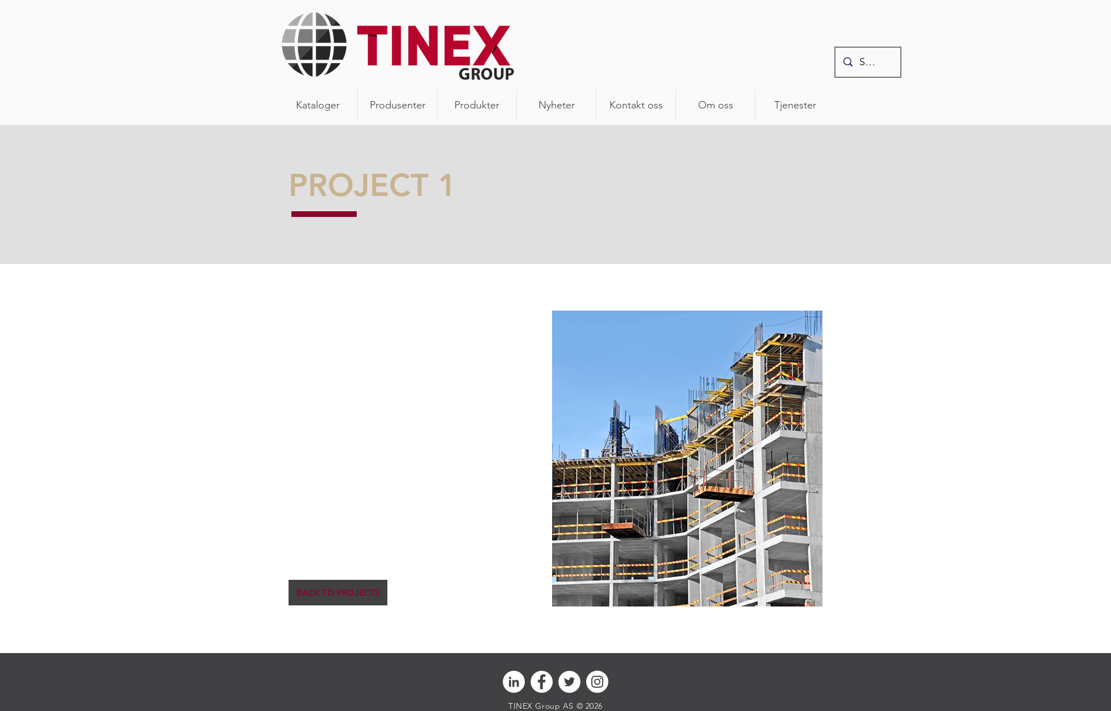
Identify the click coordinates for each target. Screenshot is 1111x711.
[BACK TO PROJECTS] (338, 592)
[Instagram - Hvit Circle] (597, 682)
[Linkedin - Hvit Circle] (514, 682)
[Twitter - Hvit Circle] (569, 682)
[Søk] (867, 62)
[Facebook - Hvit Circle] (542, 682)
